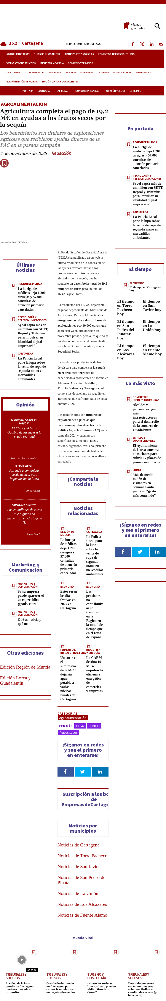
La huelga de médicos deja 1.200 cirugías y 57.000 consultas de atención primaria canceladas (31, 299)
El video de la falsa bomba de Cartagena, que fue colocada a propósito (20, 988)
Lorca (137, 470)
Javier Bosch (33, 534)
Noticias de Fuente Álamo (82, 915)
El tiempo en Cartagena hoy (145, 289)
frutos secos (68, 732)
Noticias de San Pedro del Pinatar (82, 880)
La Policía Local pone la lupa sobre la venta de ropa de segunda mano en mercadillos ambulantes (32, 368)
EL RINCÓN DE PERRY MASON (23, 421)
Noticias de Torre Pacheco (82, 855)
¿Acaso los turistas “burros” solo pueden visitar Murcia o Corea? (101, 988)
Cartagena (25, 353)
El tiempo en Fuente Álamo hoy (152, 350)
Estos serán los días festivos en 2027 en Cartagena (68, 600)
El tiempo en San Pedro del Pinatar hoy (125, 329)
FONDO (94, 726)
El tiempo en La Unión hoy (152, 325)
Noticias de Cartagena (78, 845)
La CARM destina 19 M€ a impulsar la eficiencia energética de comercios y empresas (94, 674)
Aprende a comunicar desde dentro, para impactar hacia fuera (24, 474)
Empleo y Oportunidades (144, 439)
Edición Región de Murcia (25, 667)
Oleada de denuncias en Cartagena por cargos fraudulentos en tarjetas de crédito (60, 988)
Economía (67, 586)
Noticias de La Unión (77, 893)
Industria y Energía (93, 651)
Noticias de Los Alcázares (82, 904)
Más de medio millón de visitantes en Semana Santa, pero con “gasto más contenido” (144, 485)
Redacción (61, 153)
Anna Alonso (33, 490)
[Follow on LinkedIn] (100, 772)
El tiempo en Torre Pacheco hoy (125, 307)
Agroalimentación (24, 104)
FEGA (80, 726)
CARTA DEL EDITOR (23, 505)
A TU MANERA (23, 465)
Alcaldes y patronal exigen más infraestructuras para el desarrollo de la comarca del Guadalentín (146, 417)
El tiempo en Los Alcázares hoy (125, 352)
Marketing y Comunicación (27, 585)
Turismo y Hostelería (96, 976)
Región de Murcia (30, 284)
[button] (157, 26)
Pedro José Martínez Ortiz (24, 458)
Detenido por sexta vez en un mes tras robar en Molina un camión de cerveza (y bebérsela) (142, 989)
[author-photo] (24, 448)
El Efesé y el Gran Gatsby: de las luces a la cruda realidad (24, 432)
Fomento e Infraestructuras (73, 651)
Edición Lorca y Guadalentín (15, 680)
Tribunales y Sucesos (16, 976)
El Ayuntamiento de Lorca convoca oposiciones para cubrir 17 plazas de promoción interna (147, 454)
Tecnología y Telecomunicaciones (32, 318)
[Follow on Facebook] (65, 772)
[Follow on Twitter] (83, 772)
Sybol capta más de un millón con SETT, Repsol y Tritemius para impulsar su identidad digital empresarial (33, 335)
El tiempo (136, 283)
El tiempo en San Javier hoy (152, 305)
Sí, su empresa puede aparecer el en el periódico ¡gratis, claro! (31, 598)
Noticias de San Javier (78, 866)
